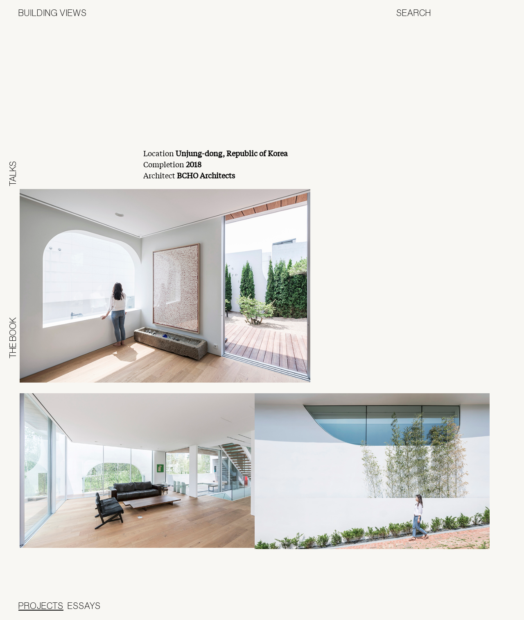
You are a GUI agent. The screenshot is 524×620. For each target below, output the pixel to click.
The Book (13, 337)
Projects (40, 606)
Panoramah (474, 609)
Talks (13, 173)
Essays (84, 606)
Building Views (52, 13)
